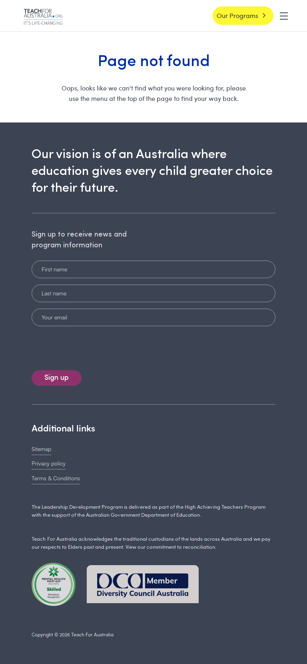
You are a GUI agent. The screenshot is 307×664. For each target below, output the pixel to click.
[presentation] (86, 347)
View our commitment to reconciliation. (171, 546)
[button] (284, 15)
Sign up (56, 377)
